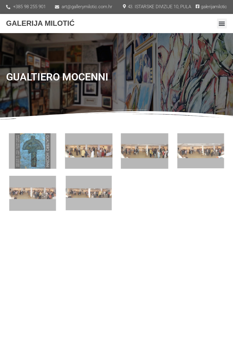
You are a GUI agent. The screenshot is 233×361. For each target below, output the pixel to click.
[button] (222, 24)
